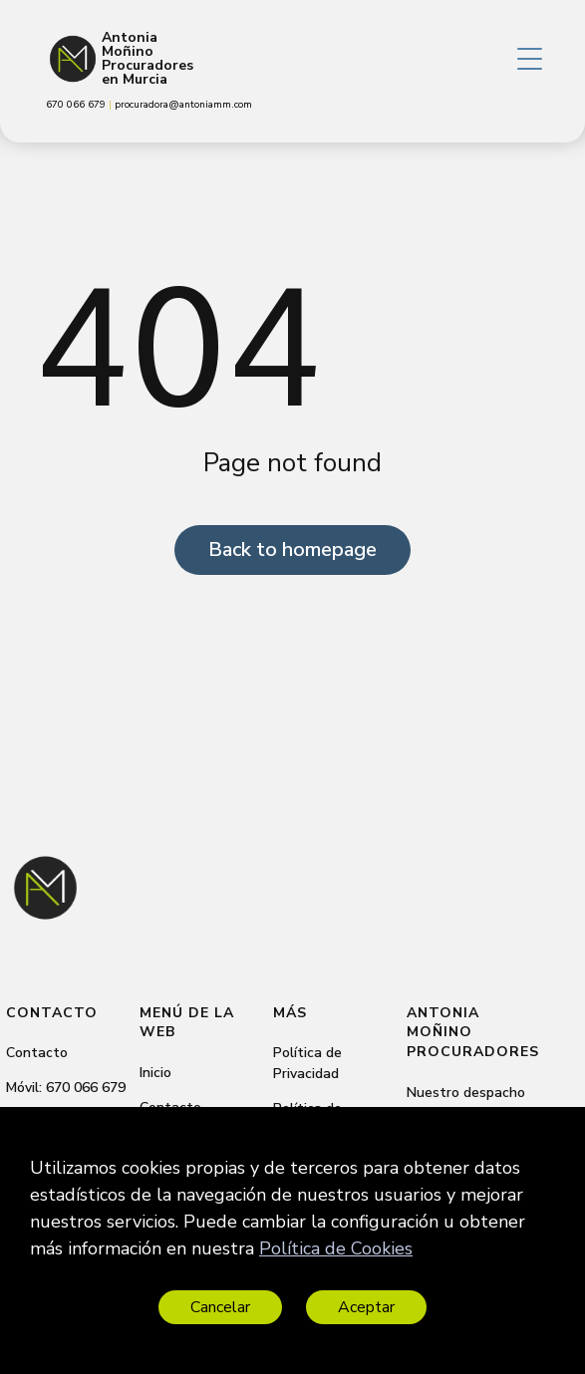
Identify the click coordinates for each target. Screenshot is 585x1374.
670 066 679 (86, 1087)
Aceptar (366, 1307)
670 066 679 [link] (77, 105)
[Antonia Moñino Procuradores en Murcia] (73, 59)
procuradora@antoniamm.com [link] (183, 105)
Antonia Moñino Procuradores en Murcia (147, 59)
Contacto (37, 1052)
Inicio (155, 1072)
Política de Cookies (336, 1248)
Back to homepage (292, 549)
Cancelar (220, 1307)
